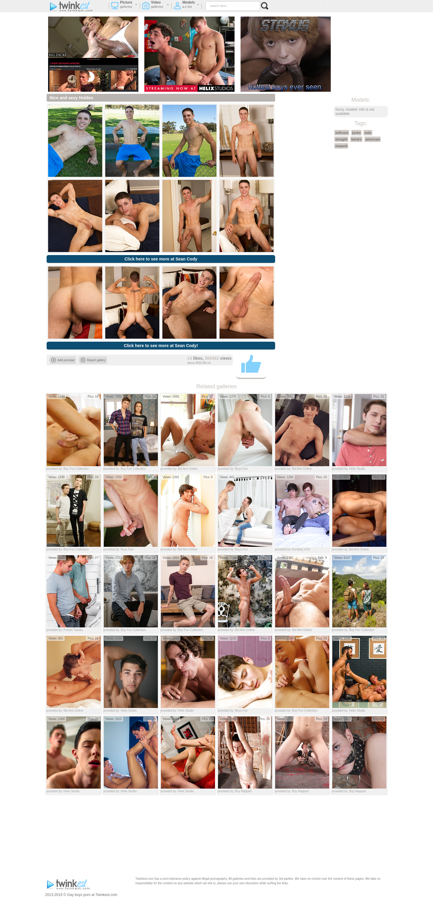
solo (367, 132)
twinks (356, 139)
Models (186, 6)
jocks (356, 132)
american (372, 139)
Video (155, 6)
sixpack (341, 146)
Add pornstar (63, 360)
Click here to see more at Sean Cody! (161, 345)
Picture (124, 6)
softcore (341, 132)
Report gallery (93, 360)
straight (341, 139)
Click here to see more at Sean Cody (160, 259)
